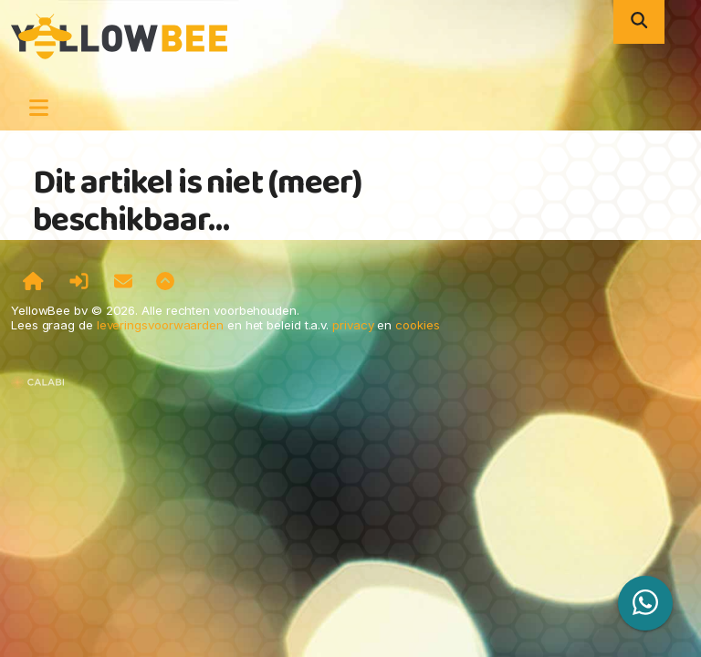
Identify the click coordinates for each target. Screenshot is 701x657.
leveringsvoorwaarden (160, 325)
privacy (352, 325)
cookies (417, 325)
